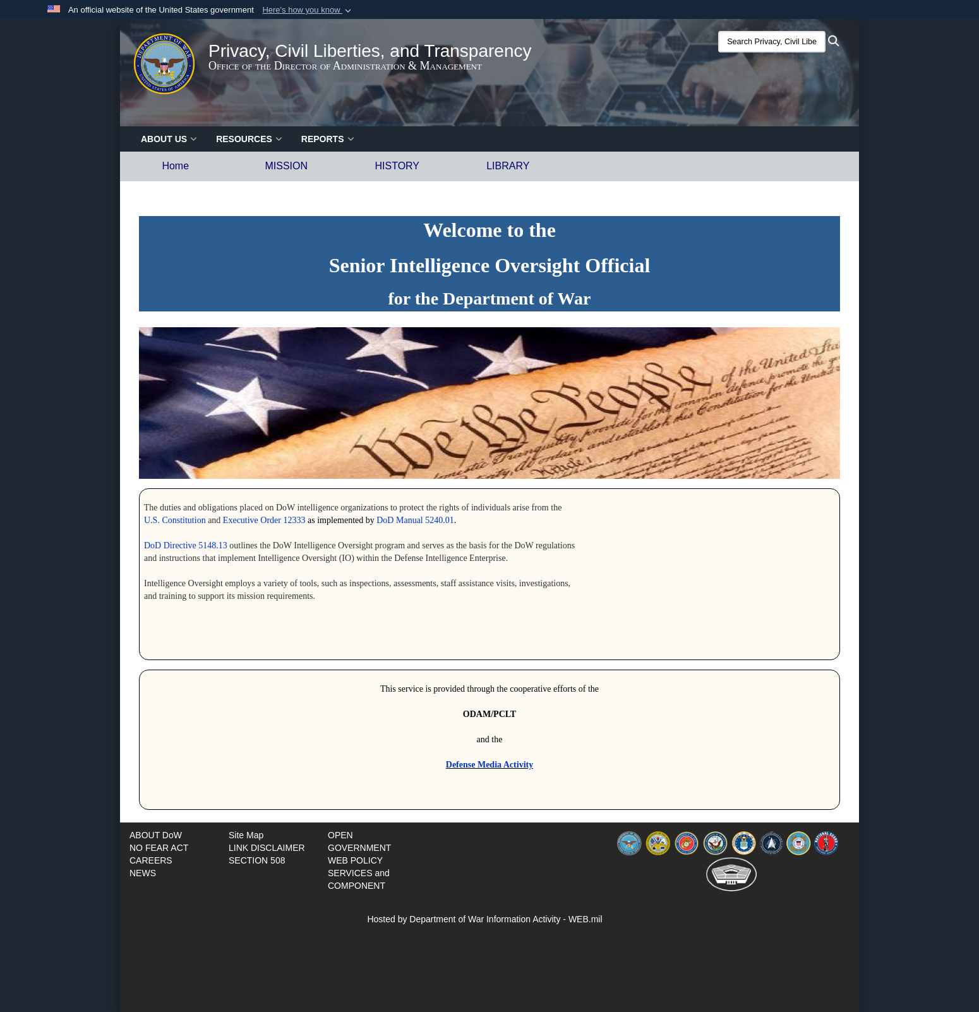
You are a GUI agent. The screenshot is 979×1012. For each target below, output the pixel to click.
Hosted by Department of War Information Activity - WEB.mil (484, 919)
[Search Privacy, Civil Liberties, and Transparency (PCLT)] (772, 41)
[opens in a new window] (158, 848)
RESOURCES (249, 139)
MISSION (286, 165)
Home (175, 165)
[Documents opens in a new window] (155, 835)
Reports (327, 139)
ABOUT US (169, 139)
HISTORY (397, 165)
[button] (308, 10)
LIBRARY (507, 165)
